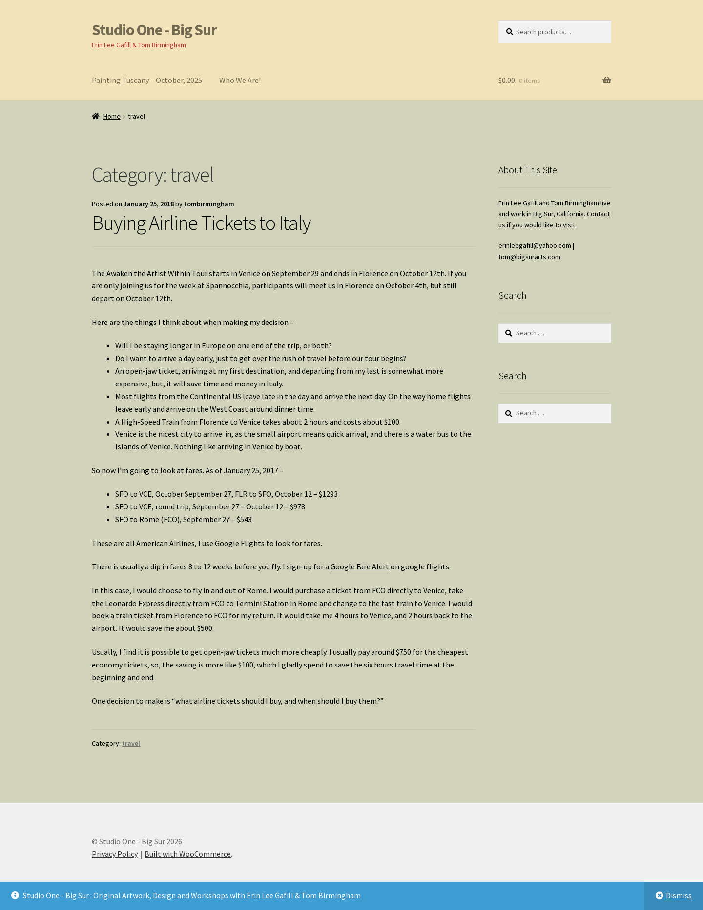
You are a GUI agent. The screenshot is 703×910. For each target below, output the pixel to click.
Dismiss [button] (679, 895)
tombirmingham (209, 204)
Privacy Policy (115, 854)
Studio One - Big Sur (154, 30)
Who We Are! (240, 80)
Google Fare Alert (360, 566)
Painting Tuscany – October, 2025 (147, 80)
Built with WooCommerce (188, 854)
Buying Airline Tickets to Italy (201, 222)
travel (131, 743)
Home (112, 116)
